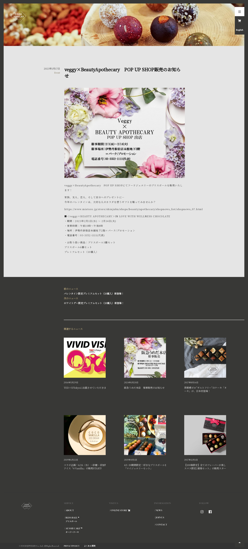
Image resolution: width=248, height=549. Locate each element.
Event (57, 72)
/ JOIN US (159, 517)
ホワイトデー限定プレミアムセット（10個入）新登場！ (124, 300)
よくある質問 (89, 545)
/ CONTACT (160, 524)
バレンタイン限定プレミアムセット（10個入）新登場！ (124, 290)
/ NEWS (158, 510)
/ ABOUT (69, 510)
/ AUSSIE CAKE (86, 530)
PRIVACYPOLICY (71, 546)
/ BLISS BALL (86, 519)
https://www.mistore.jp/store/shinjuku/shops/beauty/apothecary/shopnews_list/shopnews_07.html (133, 209)
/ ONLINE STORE (119, 510)
